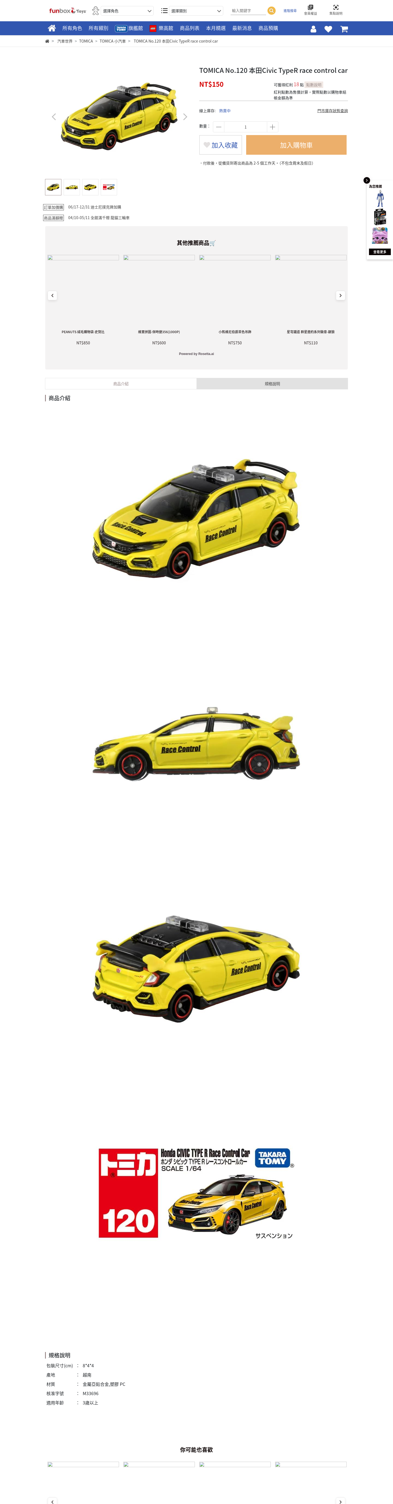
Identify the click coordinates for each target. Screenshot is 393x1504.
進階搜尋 (290, 10)
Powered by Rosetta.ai (196, 354)
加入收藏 (221, 145)
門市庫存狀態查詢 (332, 110)
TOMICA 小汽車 (113, 41)
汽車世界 (65, 41)
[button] (185, 117)
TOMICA (86, 41)
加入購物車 (296, 145)
